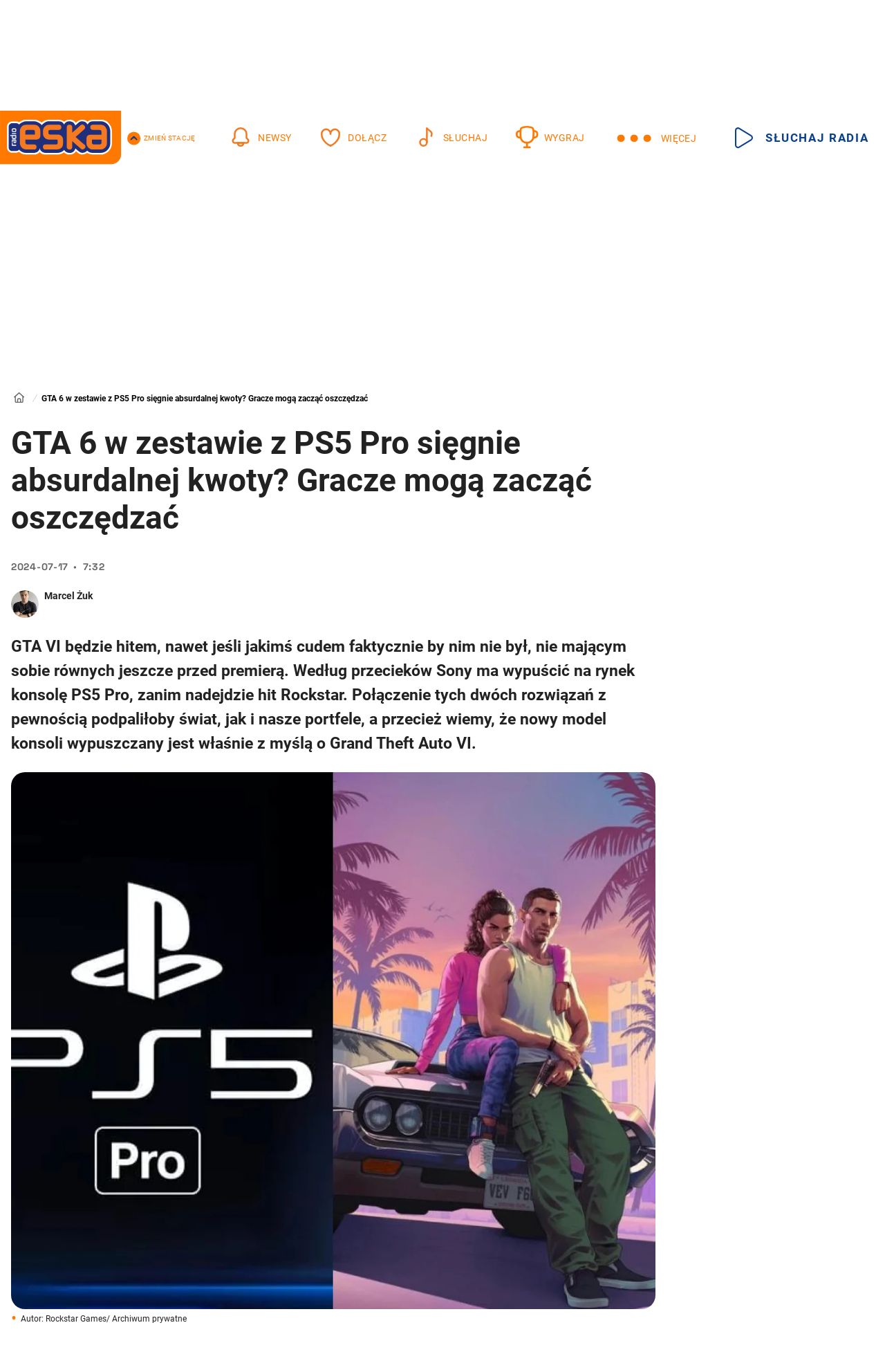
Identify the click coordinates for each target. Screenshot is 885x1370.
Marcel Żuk (68, 595)
